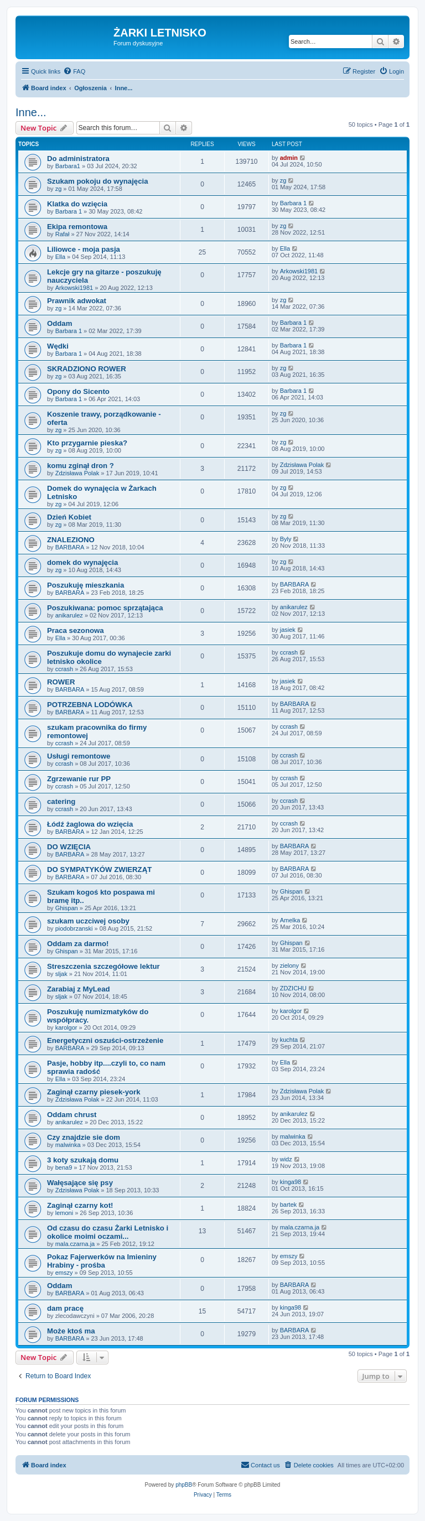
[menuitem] (74, 71)
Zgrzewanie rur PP (79, 779)
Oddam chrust (71, 1114)
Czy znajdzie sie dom (83, 1137)
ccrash (64, 669)
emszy (64, 1272)
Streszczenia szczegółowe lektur (103, 966)
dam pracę (65, 1308)
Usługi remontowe (78, 756)
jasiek (288, 629)
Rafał (62, 234)
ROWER (61, 682)
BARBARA (70, 547)
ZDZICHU (293, 988)
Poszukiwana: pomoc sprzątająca (105, 608)
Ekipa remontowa (77, 226)
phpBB (183, 1485)
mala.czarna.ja (75, 1243)
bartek (288, 1204)
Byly (286, 539)
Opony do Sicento (78, 391)
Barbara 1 (68, 211)
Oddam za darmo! (77, 943)
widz (286, 1159)
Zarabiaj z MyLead (78, 989)
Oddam (59, 323)
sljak (61, 973)
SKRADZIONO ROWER (86, 369)
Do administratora (78, 158)
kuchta (289, 1039)
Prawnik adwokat (76, 301)
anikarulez (69, 615)
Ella (60, 256)
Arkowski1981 (74, 287)
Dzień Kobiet (69, 517)
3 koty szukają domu (82, 1160)
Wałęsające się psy (80, 1183)
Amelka (290, 920)
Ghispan (66, 908)
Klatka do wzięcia (77, 204)
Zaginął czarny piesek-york (94, 1092)
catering (61, 801)
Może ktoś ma (71, 1331)
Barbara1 (67, 166)
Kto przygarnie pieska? (87, 443)
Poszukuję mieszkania (85, 585)
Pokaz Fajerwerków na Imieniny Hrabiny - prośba (102, 1261)
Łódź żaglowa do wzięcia (90, 824)
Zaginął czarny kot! (80, 1205)
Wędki (58, 346)
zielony (289, 965)
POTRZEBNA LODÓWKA (90, 704)
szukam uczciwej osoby (88, 921)
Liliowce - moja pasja (83, 249)
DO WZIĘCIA (69, 847)
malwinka (68, 1144)
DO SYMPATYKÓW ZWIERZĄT (99, 869)
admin (289, 157)
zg (58, 188)
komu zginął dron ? (80, 465)
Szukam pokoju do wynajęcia (97, 181)
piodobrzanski (74, 928)
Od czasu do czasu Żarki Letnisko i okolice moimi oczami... (107, 1232)
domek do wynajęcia (82, 562)
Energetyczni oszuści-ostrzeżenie (105, 1040)
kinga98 (291, 1182)
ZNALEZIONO (71, 540)
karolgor (66, 1027)
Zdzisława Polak (77, 473)
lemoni (64, 1212)
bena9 (63, 1167)
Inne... (30, 112)
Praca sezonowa (75, 630)
